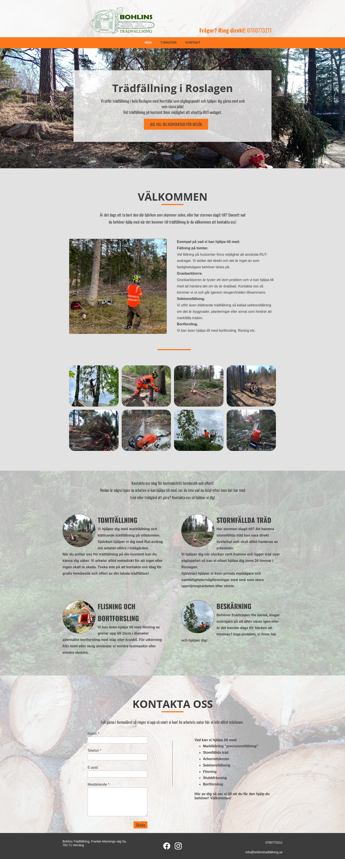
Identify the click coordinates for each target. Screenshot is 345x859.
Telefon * (94, 750)
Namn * (93, 733)
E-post (93, 767)
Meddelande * (98, 784)
